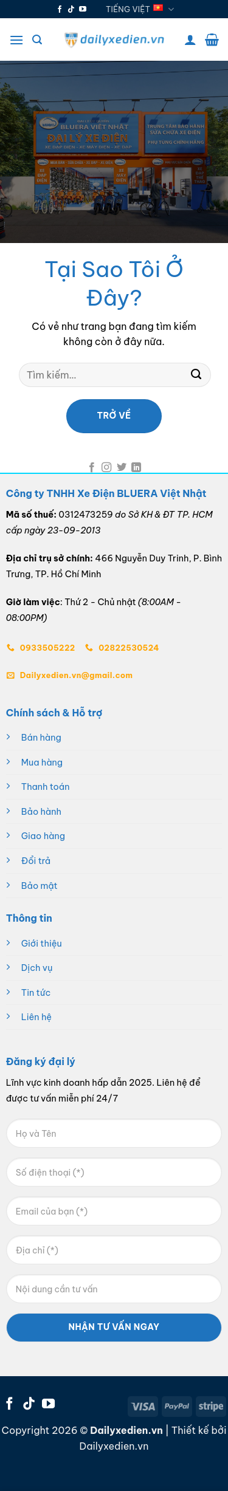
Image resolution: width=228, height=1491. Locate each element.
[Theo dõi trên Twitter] (121, 467)
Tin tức (35, 992)
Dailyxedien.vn (114, 1446)
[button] (16, 40)
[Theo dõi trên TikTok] (71, 9)
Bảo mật (39, 885)
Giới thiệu (41, 943)
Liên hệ (36, 1017)
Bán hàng (41, 737)
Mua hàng (42, 762)
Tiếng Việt (140, 9)
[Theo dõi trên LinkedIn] (136, 467)
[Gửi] (196, 375)
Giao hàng (43, 836)
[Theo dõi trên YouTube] (82, 9)
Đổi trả (35, 860)
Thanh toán (45, 786)
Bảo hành (41, 811)
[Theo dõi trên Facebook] (59, 9)
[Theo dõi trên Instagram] (106, 467)
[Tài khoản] (190, 39)
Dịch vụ (37, 967)
